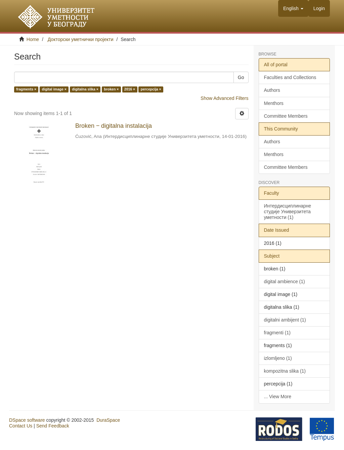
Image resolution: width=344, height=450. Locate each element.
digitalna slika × (85, 89)
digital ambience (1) (284, 281)
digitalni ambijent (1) (285, 320)
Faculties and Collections (290, 77)
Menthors (274, 103)
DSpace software (27, 420)
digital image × (54, 89)
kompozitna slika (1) (285, 371)
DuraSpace (108, 420)
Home (33, 39)
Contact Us (20, 425)
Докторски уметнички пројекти (81, 39)
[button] (293, 8)
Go (241, 77)
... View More (277, 396)
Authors (272, 90)
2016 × (129, 89)
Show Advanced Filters (224, 98)
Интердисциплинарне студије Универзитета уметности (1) (287, 211)
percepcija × (151, 89)
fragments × (26, 89)
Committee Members (286, 116)
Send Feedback (52, 425)
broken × (111, 89)
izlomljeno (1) (278, 358)
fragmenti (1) (277, 332)
